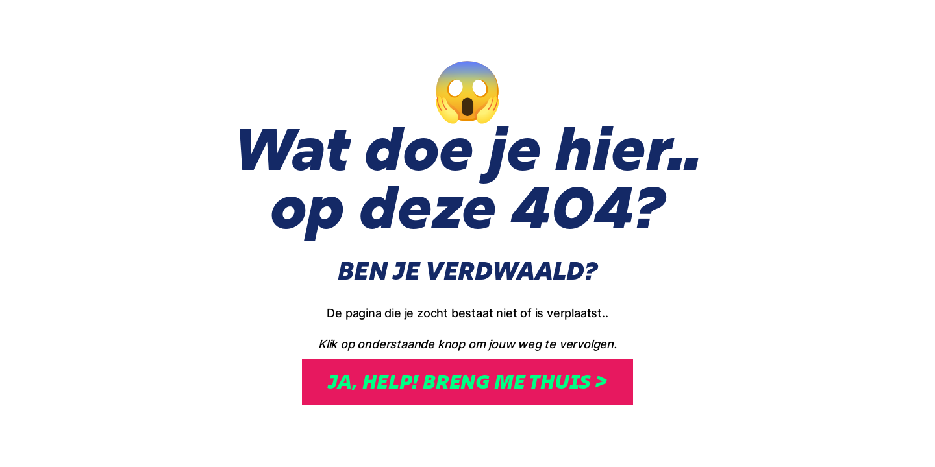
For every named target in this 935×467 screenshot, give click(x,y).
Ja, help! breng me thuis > (467, 382)
